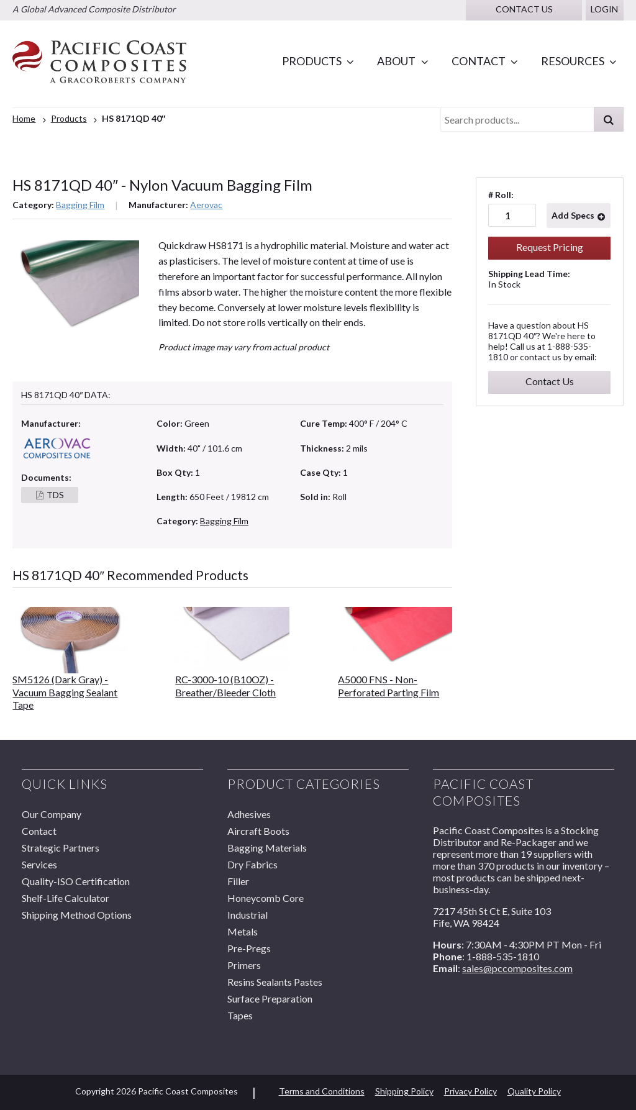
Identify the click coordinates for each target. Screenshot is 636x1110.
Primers (244, 965)
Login (604, 9)
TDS (55, 494)
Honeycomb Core (265, 898)
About (396, 61)
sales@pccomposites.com (517, 968)
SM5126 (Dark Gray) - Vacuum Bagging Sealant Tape (64, 692)
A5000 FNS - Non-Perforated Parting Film (388, 685)
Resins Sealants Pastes (274, 982)
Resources (572, 61)
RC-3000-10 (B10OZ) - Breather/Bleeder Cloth (225, 685)
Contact (479, 61)
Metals (242, 931)
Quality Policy (534, 1091)
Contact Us (549, 381)
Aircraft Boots (258, 831)
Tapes (240, 1015)
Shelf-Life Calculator (65, 898)
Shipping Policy (404, 1091)
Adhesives (249, 814)
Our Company (51, 814)
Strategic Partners (60, 847)
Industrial (247, 915)
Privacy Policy (470, 1091)
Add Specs (573, 215)
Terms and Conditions (322, 1091)
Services (39, 864)
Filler (238, 881)
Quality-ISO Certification (76, 881)
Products (312, 61)
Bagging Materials (267, 847)
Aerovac (206, 204)
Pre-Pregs (249, 948)
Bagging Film (80, 204)
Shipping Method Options (77, 915)
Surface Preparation (269, 998)
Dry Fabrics (252, 864)
